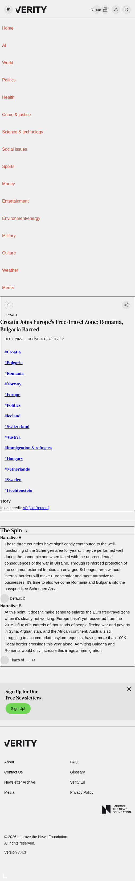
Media (8, 287)
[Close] (129, 689)
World (7, 62)
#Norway (13, 384)
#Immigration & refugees (28, 448)
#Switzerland (17, 426)
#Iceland (13, 416)
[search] (126, 9)
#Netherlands (17, 469)
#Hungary (14, 458)
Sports (8, 166)
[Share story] (126, 305)
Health (8, 97)
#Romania (14, 373)
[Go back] (38, 305)
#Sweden (13, 480)
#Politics (13, 405)
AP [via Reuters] (36, 508)
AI (4, 45)
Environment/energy (21, 218)
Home (8, 28)
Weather (10, 270)
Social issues (14, 149)
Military (9, 235)
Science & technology (22, 132)
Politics (9, 80)
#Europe (12, 394)
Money (8, 184)
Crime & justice (16, 114)
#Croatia (13, 352)
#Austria (13, 437)
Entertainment (15, 201)
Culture (9, 253)
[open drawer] (8, 9)
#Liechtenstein (18, 490)
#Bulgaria (14, 362)
